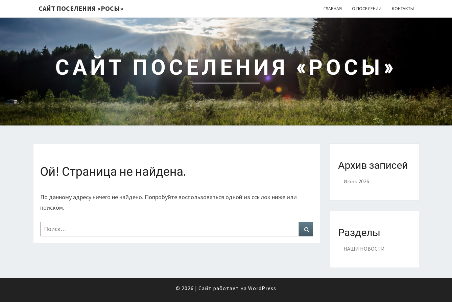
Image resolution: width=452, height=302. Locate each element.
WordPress (262, 288)
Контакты (403, 8)
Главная (333, 8)
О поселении (367, 8)
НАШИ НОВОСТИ (364, 248)
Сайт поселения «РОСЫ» (81, 8)
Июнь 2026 (356, 181)
